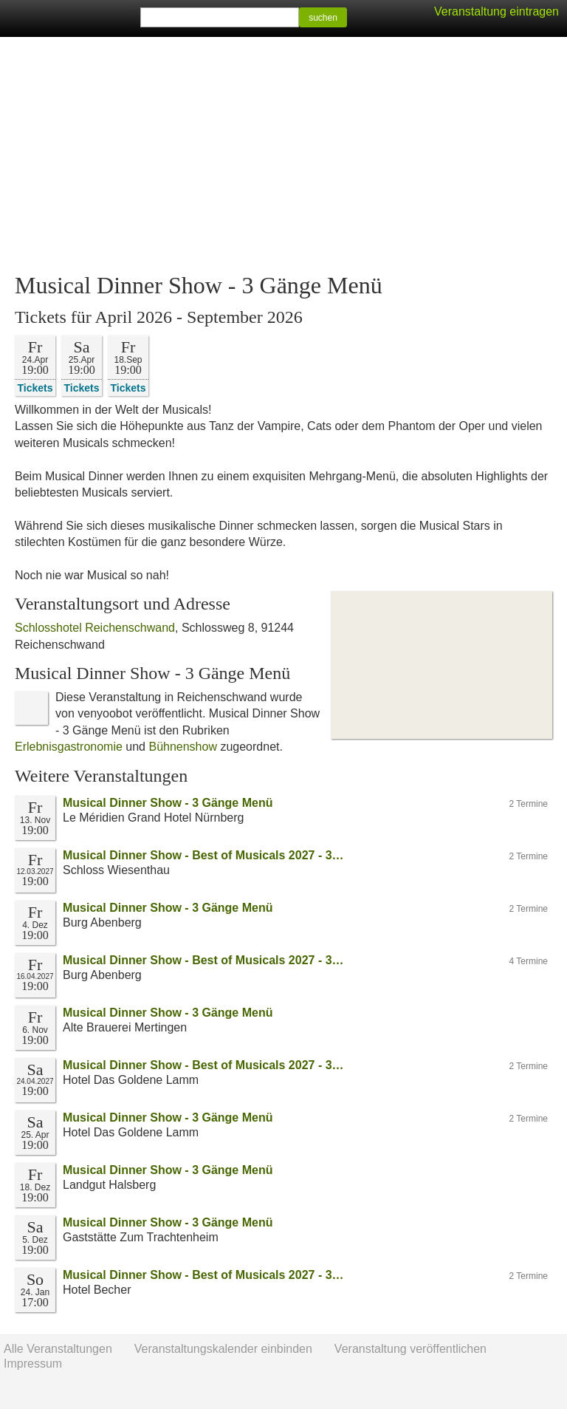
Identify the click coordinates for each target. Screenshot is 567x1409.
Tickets (35, 387)
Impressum (33, 1363)
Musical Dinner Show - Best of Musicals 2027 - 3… (203, 855)
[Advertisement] (283, 155)
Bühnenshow (182, 746)
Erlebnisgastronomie (69, 746)
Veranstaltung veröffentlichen (410, 1349)
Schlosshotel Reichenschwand (95, 627)
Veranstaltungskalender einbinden (223, 1349)
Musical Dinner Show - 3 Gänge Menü (167, 802)
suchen (323, 18)
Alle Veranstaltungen (58, 1349)
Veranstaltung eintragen (496, 11)
